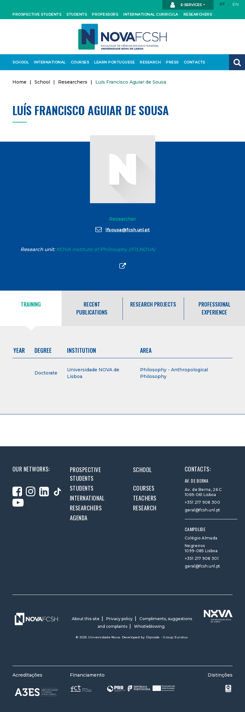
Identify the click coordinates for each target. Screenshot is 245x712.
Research (150, 62)
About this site (86, 618)
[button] (237, 62)
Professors (104, 14)
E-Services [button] (186, 5)
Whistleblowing (149, 626)
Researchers (196, 14)
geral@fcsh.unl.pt (202, 510)
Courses (79, 62)
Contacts (194, 62)
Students (75, 14)
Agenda (79, 518)
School (20, 62)
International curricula (147, 14)
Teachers (145, 498)
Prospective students (34, 14)
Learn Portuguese (112, 62)
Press (172, 62)
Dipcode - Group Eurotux (167, 637)
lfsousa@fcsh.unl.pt (122, 229)
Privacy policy (119, 618)
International (48, 62)
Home (19, 82)
